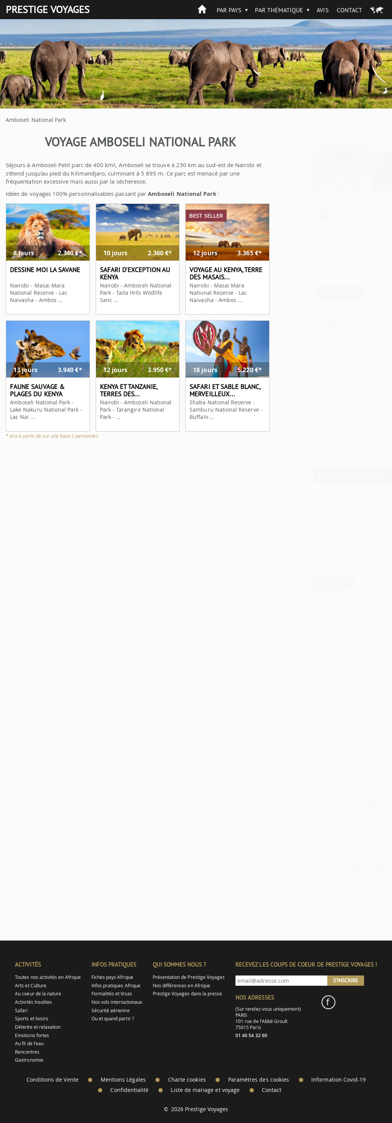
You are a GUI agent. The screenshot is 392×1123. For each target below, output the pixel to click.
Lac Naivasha (313, 820)
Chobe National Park (308, 702)
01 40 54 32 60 (343, 215)
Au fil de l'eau (29, 1043)
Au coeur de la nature (38, 993)
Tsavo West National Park (321, 838)
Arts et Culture (30, 985)
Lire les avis (314, 583)
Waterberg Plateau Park (349, 692)
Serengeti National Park (325, 890)
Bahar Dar (371, 883)
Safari (21, 1010)
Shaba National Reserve (345, 720)
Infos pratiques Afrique (115, 985)
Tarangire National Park (335, 664)
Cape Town (353, 812)
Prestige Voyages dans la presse (187, 993)
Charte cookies (187, 1079)
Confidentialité (129, 1090)
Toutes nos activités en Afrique (48, 977)
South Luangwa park (308, 729)
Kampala (357, 684)
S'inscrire (345, 980)
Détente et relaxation (37, 1027)
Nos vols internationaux (116, 1002)
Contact (349, 10)
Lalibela (346, 776)
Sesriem (364, 746)
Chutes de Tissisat (337, 684)
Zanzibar (351, 803)
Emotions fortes (32, 1035)
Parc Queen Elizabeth (339, 729)
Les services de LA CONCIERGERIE (325, 391)
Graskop (303, 757)
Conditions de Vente (52, 1079)
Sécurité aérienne (110, 1010)
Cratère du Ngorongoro (335, 900)
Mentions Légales (123, 1079)
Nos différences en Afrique (182, 985)
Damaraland (348, 821)
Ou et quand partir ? (112, 1018)
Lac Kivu (330, 702)
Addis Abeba (308, 910)
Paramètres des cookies (258, 1079)
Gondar (328, 911)
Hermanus (320, 858)
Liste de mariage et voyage (205, 1090)
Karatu (306, 746)
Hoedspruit (302, 737)
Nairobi (349, 710)
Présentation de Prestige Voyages (189, 977)
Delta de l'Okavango (316, 812)
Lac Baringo (322, 766)
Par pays (229, 10)
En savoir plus (320, 292)
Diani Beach (312, 846)
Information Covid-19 (338, 1079)
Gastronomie (29, 1060)
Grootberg (315, 692)
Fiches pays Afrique (112, 977)
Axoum (359, 729)
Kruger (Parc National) (349, 830)
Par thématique (279, 10)
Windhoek (335, 746)
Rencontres (27, 1052)
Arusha (346, 857)
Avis (322, 10)
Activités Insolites (33, 1002)
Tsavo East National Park (338, 737)
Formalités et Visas (111, 993)
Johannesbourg (317, 774)
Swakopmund (312, 784)
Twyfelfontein (312, 869)
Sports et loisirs (31, 1018)
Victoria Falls (313, 674)
